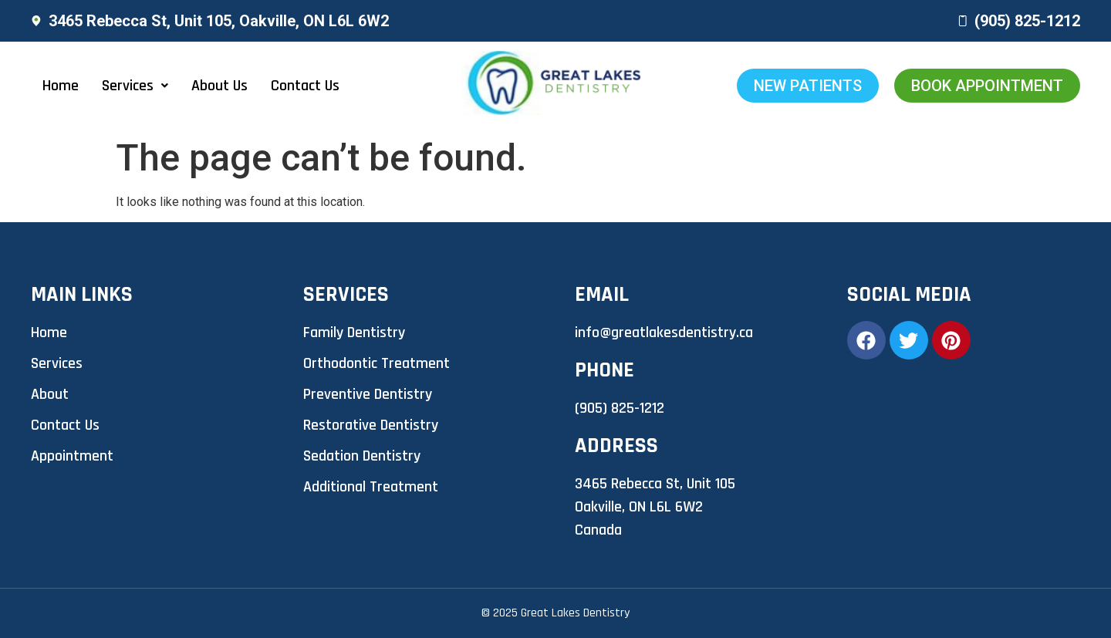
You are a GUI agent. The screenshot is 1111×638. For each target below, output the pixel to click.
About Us (219, 86)
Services (135, 86)
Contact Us (305, 86)
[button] (135, 85)
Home (60, 86)
